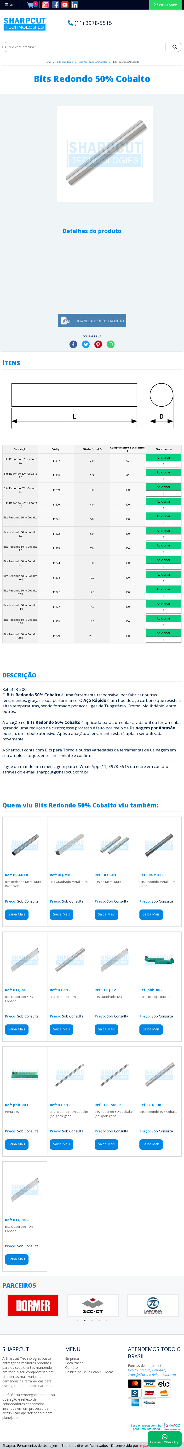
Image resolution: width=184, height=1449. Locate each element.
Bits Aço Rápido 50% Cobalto (93, 61)
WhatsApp (111, 344)
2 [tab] (84, 1320)
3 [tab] (92, 1320)
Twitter (86, 344)
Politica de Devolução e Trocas (89, 1372)
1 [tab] (77, 1320)
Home (48, 61)
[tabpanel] (32, 1305)
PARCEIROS (19, 1285)
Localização (74, 1363)
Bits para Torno (65, 61)
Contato (71, 1367)
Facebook (73, 344)
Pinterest (98, 344)
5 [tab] (106, 1320)
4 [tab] (99, 1320)
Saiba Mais (16, 914)
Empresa (72, 1358)
